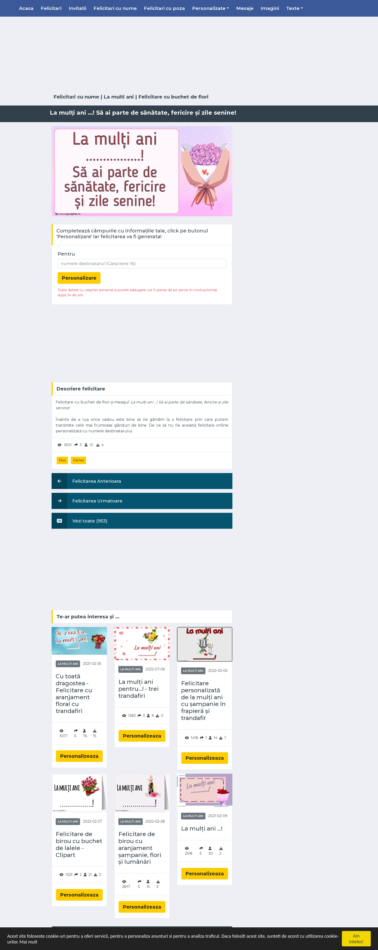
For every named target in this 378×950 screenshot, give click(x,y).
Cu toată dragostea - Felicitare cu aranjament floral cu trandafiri (74, 693)
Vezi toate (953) (80, 521)
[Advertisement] (189, 55)
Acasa (26, 8)
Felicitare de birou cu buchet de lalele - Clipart (79, 844)
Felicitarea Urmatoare (87, 501)
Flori (62, 460)
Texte (292, 8)
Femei (78, 460)
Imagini (270, 8)
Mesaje (244, 8)
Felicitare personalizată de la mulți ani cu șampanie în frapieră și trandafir (203, 700)
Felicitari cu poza (164, 8)
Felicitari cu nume (115, 8)
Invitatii (77, 8)
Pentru (66, 254)
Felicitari (51, 8)
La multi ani (119, 97)
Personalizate (208, 8)
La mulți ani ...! (202, 828)
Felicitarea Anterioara (86, 481)
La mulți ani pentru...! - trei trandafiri (138, 689)
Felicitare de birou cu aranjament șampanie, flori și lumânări (139, 848)
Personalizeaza (79, 756)
